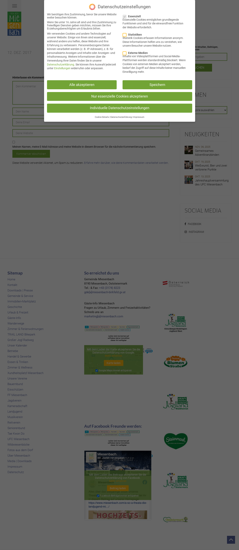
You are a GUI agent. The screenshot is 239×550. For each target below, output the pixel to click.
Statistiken (133, 34)
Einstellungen (62, 67)
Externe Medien (136, 52)
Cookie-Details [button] (102, 116)
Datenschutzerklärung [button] (121, 116)
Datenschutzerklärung (60, 63)
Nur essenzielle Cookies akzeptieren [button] (119, 96)
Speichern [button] (157, 84)
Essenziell (133, 15)
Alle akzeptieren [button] (81, 84)
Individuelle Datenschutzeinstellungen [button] (119, 107)
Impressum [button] (138, 116)
